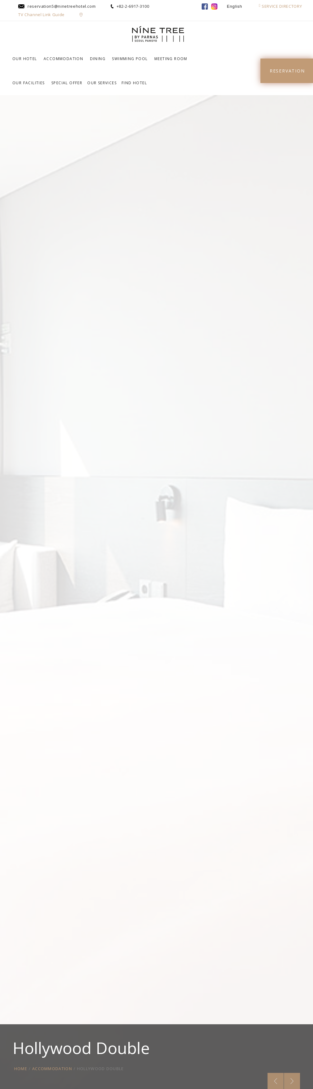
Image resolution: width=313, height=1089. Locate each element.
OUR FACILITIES (28, 82)
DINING (97, 58)
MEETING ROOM (170, 58)
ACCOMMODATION (63, 58)
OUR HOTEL (24, 58)
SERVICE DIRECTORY (280, 6)
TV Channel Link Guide (41, 14)
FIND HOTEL (134, 82)
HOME (20, 1068)
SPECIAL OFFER (66, 82)
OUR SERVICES (102, 82)
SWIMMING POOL (130, 58)
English (234, 6)
